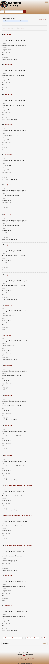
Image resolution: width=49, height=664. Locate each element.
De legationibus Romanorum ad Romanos (18, 485)
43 (37, 638)
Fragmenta (8, 34)
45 (44, 638)
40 (27, 638)
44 (41, 638)
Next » (23, 28)
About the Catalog (20, 659)
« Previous (6, 28)
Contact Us (31, 659)
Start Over (42, 19)
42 (34, 638)
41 (30, 638)
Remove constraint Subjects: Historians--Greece (27, 21)
